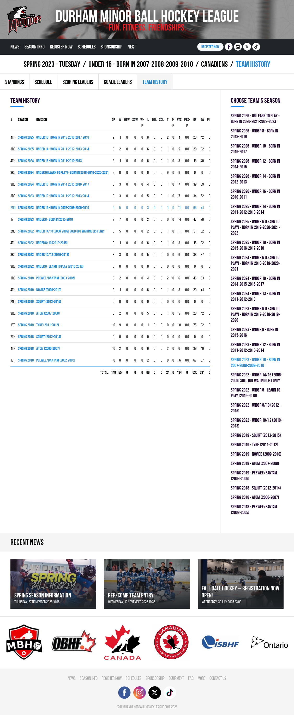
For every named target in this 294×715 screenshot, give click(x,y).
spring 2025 (26, 137)
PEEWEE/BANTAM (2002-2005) (55, 360)
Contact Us (217, 678)
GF (194, 119)
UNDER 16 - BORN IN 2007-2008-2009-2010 (140, 64)
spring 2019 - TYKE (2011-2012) (254, 444)
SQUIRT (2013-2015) (48, 301)
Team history (154, 82)
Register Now (61, 47)
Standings (14, 82)
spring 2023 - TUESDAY (52, 64)
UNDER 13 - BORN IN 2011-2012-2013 (59, 160)
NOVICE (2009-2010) (48, 290)
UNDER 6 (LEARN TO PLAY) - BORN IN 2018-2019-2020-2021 (72, 172)
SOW (135, 119)
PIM (209, 119)
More (201, 678)
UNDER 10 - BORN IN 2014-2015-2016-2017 (62, 184)
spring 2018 (26, 336)
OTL (154, 119)
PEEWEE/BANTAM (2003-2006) (55, 278)
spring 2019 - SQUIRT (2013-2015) (256, 435)
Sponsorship (111, 47)
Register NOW (210, 47)
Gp (113, 119)
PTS (179, 119)
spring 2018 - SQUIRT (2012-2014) (256, 487)
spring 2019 (26, 278)
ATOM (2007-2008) (48, 313)
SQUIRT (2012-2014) (48, 336)
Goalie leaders (118, 82)
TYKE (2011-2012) (47, 325)
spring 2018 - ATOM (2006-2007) (255, 497)
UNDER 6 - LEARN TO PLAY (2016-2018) (59, 266)
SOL (161, 119)
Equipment (176, 678)
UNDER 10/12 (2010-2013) (52, 254)
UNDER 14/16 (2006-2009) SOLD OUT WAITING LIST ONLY (70, 231)
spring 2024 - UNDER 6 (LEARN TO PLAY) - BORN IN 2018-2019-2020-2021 (255, 263)
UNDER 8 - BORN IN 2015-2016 (54, 219)
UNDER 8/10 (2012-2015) (52, 243)
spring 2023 (26, 196)
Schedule (43, 82)
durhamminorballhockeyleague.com (145, 707)
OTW (127, 119)
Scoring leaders (78, 82)
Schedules (86, 47)
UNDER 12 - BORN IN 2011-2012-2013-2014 (62, 196)
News (14, 47)
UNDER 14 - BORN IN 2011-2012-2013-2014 (62, 149)
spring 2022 (26, 231)
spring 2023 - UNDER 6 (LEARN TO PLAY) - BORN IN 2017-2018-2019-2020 (255, 314)
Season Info (35, 47)
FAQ (191, 678)
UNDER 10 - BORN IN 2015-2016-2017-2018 (62, 137)
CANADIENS (214, 64)
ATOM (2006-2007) (48, 348)
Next (132, 47)
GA (202, 119)
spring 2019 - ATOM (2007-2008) (255, 463)
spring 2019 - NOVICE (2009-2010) (256, 453)
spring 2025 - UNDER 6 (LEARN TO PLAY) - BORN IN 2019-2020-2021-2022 (255, 227)
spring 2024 (26, 160)
